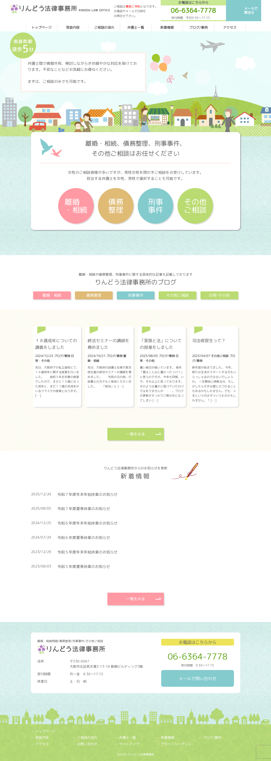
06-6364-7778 (197, 656)
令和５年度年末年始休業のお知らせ (87, 552)
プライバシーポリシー (177, 744)
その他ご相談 (195, 205)
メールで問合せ (251, 10)
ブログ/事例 (198, 27)
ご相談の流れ (104, 27)
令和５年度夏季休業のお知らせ (83, 566)
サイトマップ (129, 744)
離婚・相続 (76, 205)
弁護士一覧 (135, 27)
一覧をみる (135, 434)
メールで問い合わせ (197, 678)
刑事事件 (155, 205)
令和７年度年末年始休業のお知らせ (87, 494)
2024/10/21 (96, 356)
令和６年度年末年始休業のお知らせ (87, 523)
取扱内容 (73, 27)
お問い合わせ (87, 744)
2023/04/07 (201, 356)
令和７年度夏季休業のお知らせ (83, 508)
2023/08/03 (149, 356)
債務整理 (115, 205)
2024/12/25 (44, 356)
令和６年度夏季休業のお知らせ (83, 537)
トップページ (41, 27)
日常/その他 (219, 295)
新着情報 (167, 27)
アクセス (229, 27)
